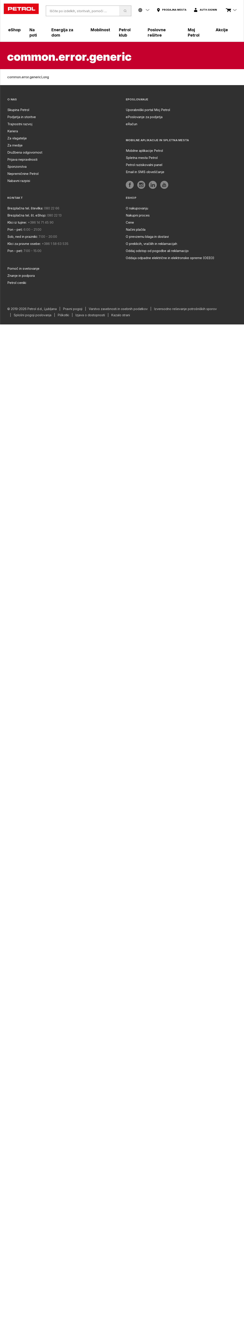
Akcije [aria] (222, 29)
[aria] (171, 10)
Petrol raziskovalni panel (144, 165)
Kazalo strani (120, 315)
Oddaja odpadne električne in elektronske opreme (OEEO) (170, 258)
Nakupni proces (138, 215)
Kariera (12, 131)
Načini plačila (135, 229)
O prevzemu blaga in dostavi (147, 236)
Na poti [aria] (33, 32)
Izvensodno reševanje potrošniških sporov (185, 309)
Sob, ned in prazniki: (22, 236)
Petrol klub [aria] (125, 32)
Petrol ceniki (16, 283)
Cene (130, 222)
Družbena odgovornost (24, 152)
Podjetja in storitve (21, 117)
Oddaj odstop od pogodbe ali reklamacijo (157, 251)
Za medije (15, 145)
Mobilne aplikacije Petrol (144, 150)
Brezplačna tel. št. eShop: (26, 215)
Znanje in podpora (21, 275)
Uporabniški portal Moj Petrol (148, 110)
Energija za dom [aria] (62, 32)
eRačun (131, 124)
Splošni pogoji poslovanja (32, 315)
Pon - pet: (15, 229)
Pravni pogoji (72, 309)
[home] (21, 9)
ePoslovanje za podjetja (144, 117)
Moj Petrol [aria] (193, 32)
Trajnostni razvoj (19, 124)
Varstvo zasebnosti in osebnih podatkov (118, 309)
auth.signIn (208, 9)
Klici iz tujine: (17, 222)
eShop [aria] (14, 29)
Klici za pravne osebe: (24, 244)
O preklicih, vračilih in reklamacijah (151, 244)
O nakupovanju (137, 208)
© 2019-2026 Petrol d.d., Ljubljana (32, 309)
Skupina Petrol (18, 110)
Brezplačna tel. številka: (25, 208)
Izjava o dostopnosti (90, 315)
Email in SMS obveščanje (145, 172)
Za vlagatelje (17, 138)
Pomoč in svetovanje (23, 268)
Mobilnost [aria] (100, 29)
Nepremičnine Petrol (23, 174)
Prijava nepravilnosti (22, 159)
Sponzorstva (17, 166)
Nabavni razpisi (18, 181)
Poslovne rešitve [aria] (157, 32)
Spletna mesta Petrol (142, 158)
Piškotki (63, 315)
